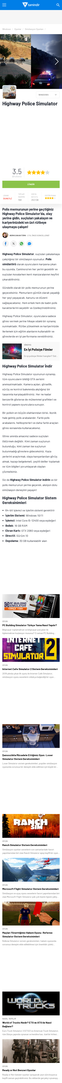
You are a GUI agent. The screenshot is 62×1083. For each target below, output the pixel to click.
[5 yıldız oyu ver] (47, 172)
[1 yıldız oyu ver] (29, 172)
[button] (55, 61)
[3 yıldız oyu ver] (38, 172)
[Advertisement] (31, 135)
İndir (31, 183)
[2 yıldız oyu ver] (34, 172)
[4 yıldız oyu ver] (43, 172)
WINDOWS (43, 94)
